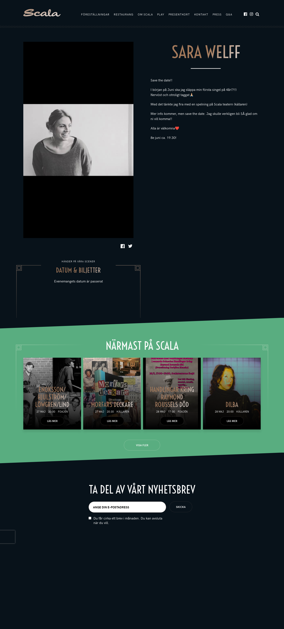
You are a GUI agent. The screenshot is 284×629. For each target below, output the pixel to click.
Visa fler (142, 445)
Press (217, 14)
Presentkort (179, 14)
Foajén (63, 411)
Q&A (229, 14)
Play (160, 14)
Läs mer (52, 421)
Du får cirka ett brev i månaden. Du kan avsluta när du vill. (127, 524)
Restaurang (123, 14)
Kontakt (201, 14)
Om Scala (145, 14)
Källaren (123, 411)
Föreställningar (95, 14)
